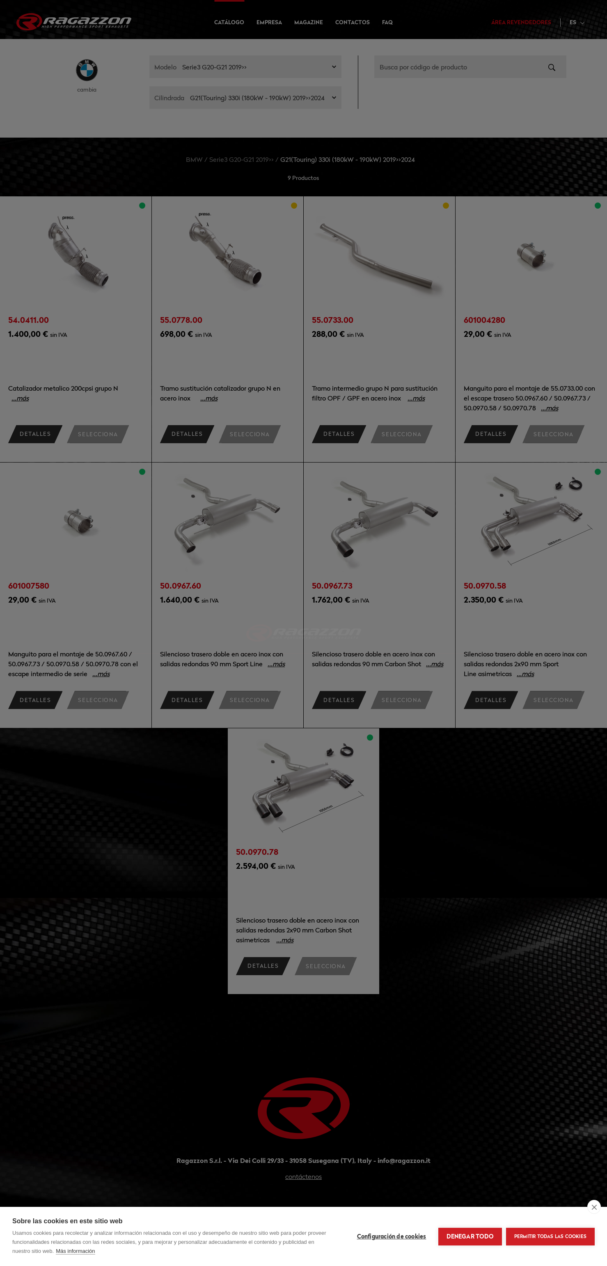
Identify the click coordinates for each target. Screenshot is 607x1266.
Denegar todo (470, 1236)
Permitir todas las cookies (550, 1236)
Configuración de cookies (391, 1236)
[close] (594, 1207)
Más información (75, 1251)
